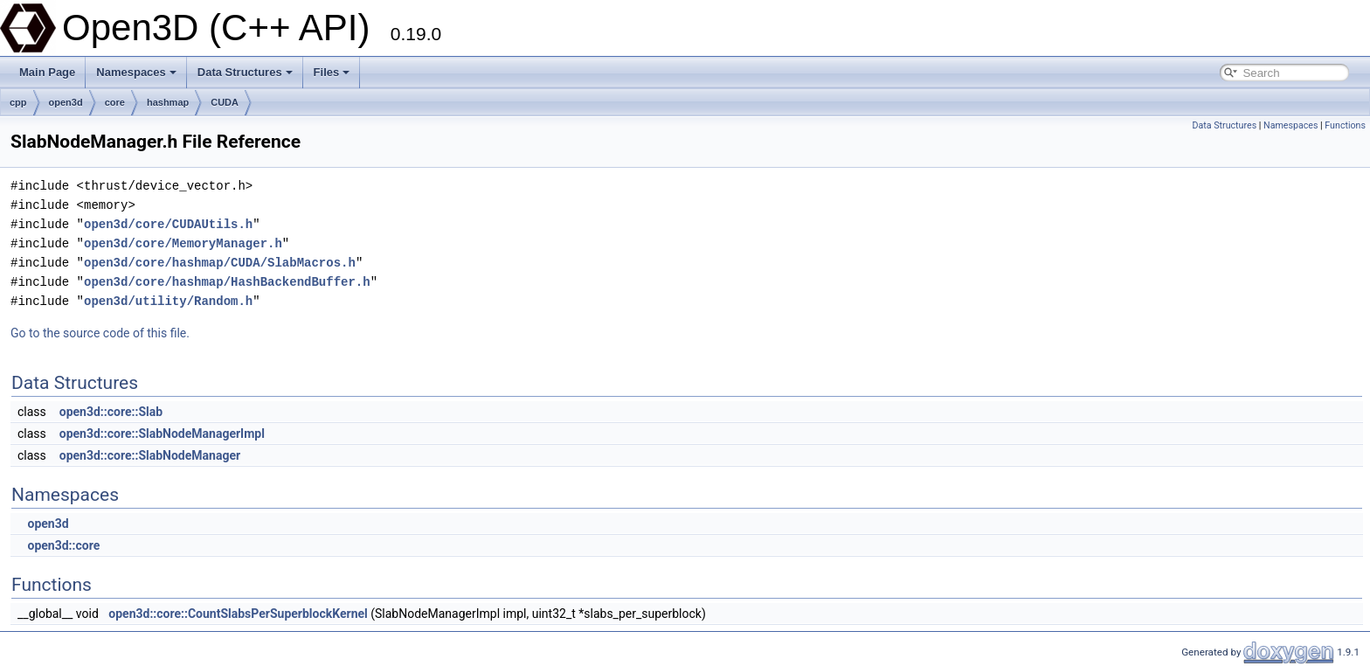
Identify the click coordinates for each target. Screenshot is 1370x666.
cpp (18, 102)
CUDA (225, 102)
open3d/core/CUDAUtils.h (168, 224)
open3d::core (63, 545)
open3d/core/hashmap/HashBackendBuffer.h (227, 282)
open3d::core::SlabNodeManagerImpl (162, 434)
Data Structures (245, 72)
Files (332, 72)
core (115, 102)
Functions (1345, 125)
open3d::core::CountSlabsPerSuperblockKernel (237, 614)
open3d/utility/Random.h (168, 301)
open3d (66, 102)
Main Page (47, 72)
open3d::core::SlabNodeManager (149, 455)
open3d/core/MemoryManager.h (183, 243)
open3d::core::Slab (111, 412)
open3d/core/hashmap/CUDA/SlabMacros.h (220, 262)
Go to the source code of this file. (100, 333)
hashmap (168, 102)
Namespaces (136, 72)
